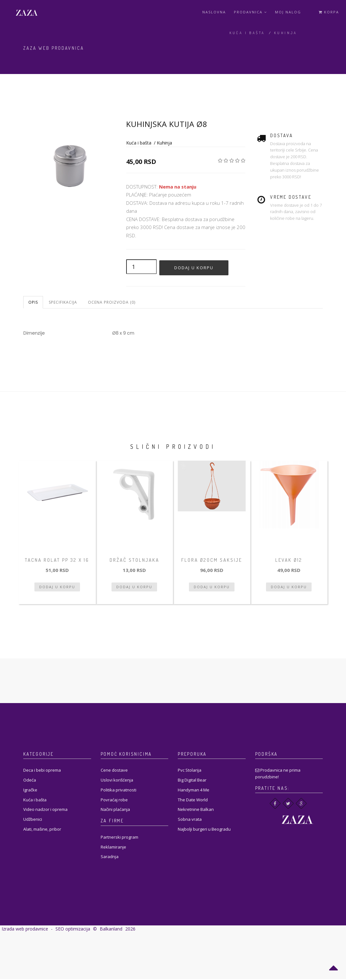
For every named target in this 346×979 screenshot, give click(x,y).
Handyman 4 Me (193, 790)
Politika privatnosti (118, 790)
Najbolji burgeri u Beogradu (204, 829)
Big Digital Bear (192, 780)
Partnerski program (119, 837)
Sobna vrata (190, 819)
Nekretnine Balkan (196, 809)
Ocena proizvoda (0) (111, 302)
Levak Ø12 (288, 560)
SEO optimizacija (72, 929)
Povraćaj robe (114, 800)
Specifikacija (63, 302)
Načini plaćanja (115, 809)
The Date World (193, 800)
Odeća (29, 780)
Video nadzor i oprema (45, 809)
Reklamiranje (113, 847)
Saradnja (110, 856)
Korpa (329, 12)
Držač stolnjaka (134, 560)
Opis (33, 302)
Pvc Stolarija (189, 770)
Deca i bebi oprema (42, 770)
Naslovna (214, 12)
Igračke (30, 790)
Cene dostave (114, 770)
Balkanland (111, 929)
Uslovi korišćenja (117, 780)
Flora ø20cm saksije (211, 560)
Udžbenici (32, 819)
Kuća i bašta (247, 33)
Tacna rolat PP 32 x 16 (57, 560)
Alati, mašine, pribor (42, 829)
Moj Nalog (288, 12)
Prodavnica (250, 12)
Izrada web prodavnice (25, 929)
